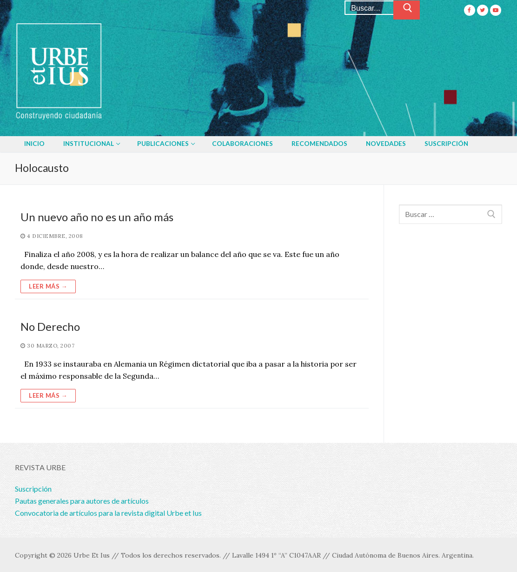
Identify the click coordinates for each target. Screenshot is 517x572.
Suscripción (33, 488)
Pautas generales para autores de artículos (82, 500)
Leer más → (48, 286)
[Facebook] (469, 10)
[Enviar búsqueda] (406, 10)
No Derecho (50, 326)
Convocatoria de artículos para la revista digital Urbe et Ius (108, 512)
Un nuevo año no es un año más (96, 217)
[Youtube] (495, 10)
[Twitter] (482, 10)
